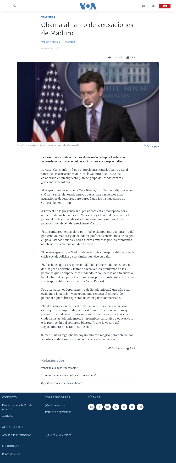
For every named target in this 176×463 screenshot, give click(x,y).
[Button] (115, 57)
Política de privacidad (58, 412)
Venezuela (48, 17)
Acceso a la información (16, 435)
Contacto (7, 415)
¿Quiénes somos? (55, 405)
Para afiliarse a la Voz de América (17, 407)
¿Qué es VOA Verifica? (59, 435)
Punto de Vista (11, 454)
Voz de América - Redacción (58, 41)
